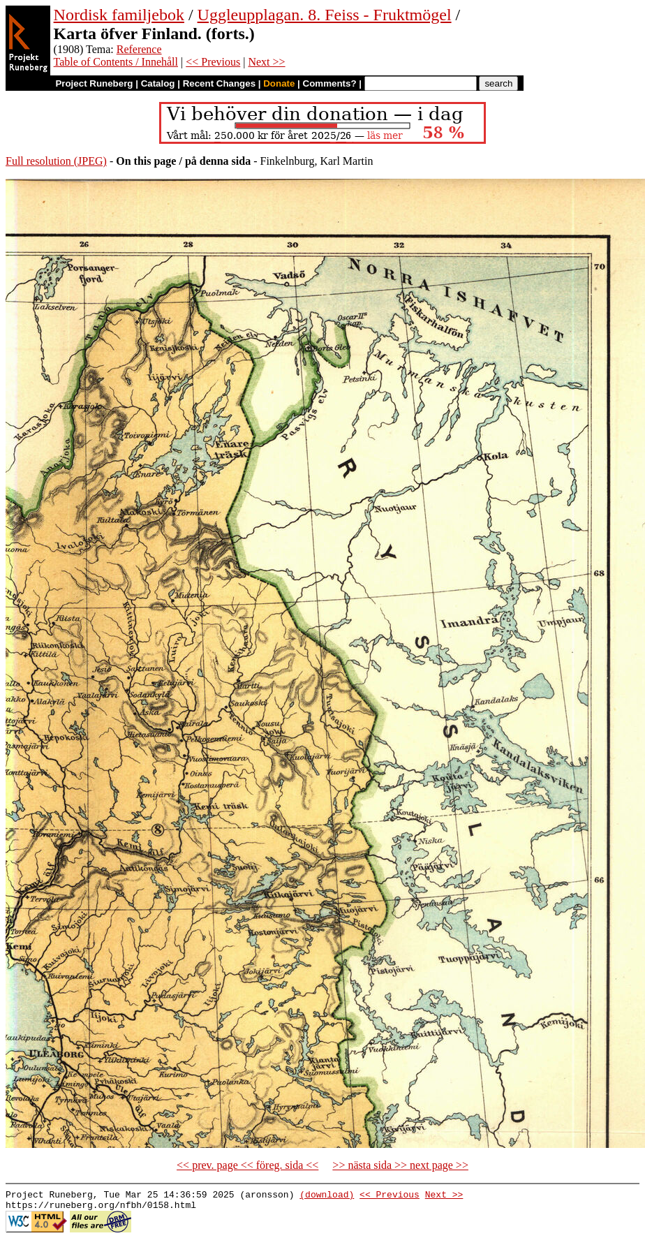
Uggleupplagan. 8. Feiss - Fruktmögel (325, 15)
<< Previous (213, 62)
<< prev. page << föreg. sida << (247, 1165)
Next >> (266, 62)
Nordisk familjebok (119, 15)
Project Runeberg (94, 83)
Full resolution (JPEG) (56, 161)
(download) (326, 1196)
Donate (279, 83)
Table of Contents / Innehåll (116, 62)
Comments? (330, 83)
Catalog (158, 83)
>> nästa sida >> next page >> (400, 1165)
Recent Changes (219, 83)
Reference (139, 49)
